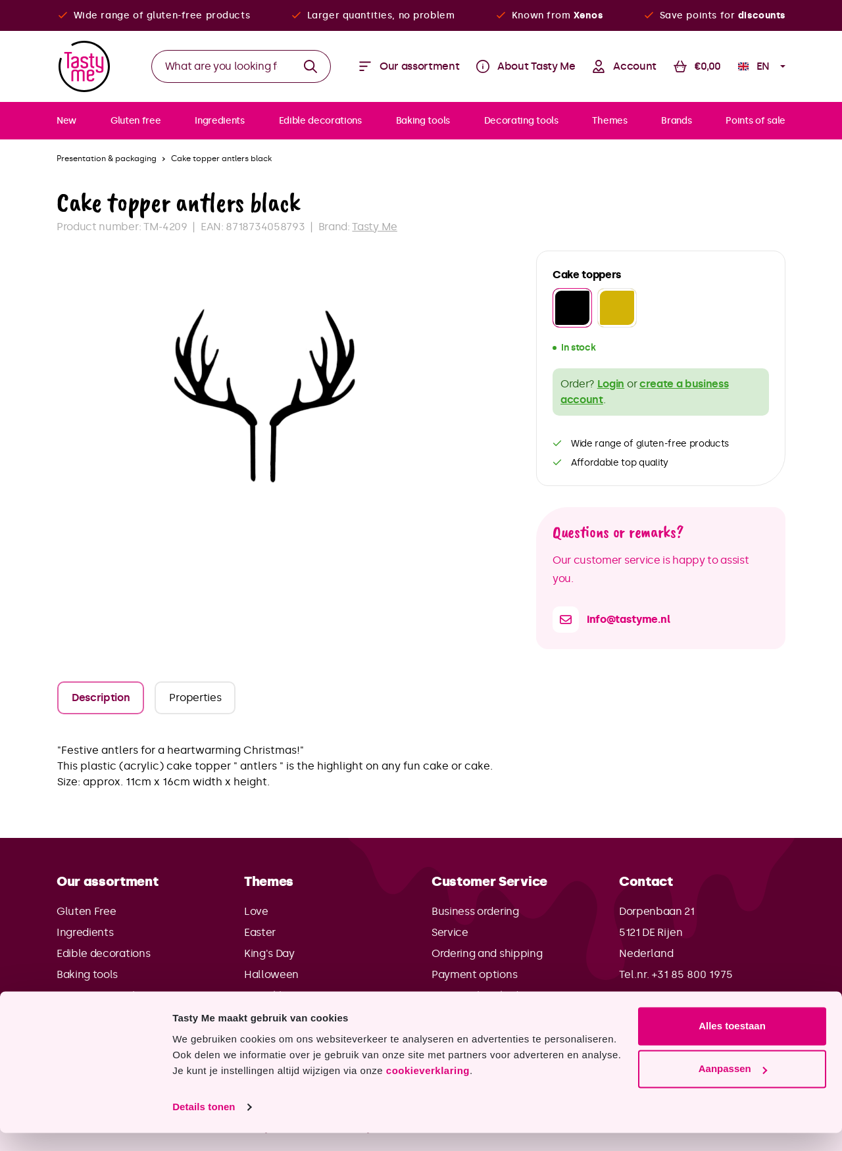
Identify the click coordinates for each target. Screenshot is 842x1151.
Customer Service (489, 881)
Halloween (271, 974)
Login (610, 384)
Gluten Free (86, 911)
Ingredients (85, 932)
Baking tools (87, 974)
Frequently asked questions (501, 995)
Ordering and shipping (487, 953)
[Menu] (409, 66)
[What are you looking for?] (221, 66)
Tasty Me (374, 226)
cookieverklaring (428, 1088)
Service (450, 932)
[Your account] (624, 66)
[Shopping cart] (697, 66)
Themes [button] (268, 881)
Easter (260, 932)
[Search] (311, 66)
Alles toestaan (732, 1044)
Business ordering (475, 911)
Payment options (474, 974)
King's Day (269, 953)
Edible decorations (103, 953)
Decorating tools (98, 995)
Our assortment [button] (108, 881)
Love (256, 911)
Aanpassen (733, 1086)
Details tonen (203, 1125)
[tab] (100, 697)
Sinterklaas (271, 995)
